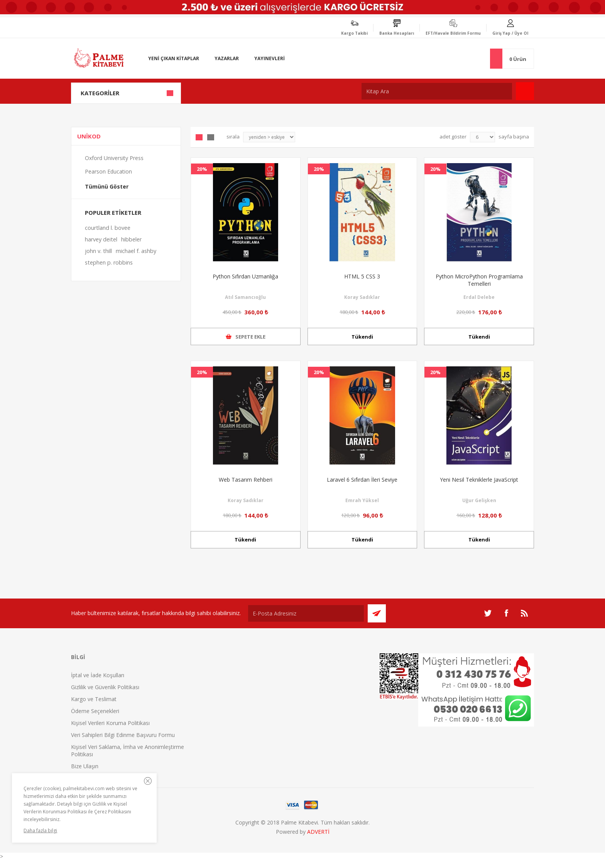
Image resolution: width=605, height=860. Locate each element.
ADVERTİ (318, 831)
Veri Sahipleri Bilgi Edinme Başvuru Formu (123, 735)
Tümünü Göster (106, 186)
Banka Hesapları (396, 33)
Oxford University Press (114, 158)
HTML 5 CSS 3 (362, 276)
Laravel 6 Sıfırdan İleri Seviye (362, 479)
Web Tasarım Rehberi (245, 479)
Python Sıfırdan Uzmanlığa (245, 276)
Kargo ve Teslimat (94, 699)
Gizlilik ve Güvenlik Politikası (105, 687)
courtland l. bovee (107, 227)
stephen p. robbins (109, 262)
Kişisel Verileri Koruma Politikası (110, 723)
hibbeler (131, 239)
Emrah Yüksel (362, 500)
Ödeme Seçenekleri (95, 711)
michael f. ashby (136, 251)
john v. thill (98, 251)
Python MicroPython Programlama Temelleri (479, 280)
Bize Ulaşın (84, 766)
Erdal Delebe (479, 297)
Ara (525, 91)
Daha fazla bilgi (40, 830)
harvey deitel (101, 239)
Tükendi (362, 336)
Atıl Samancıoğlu (245, 297)
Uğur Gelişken (479, 500)
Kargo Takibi (354, 33)
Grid (199, 137)
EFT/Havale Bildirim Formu (453, 33)
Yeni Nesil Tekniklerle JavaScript (479, 479)
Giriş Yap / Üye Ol (510, 33)
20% (202, 168)
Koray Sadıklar (362, 297)
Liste (210, 137)
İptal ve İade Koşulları (97, 675)
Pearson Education (108, 171)
